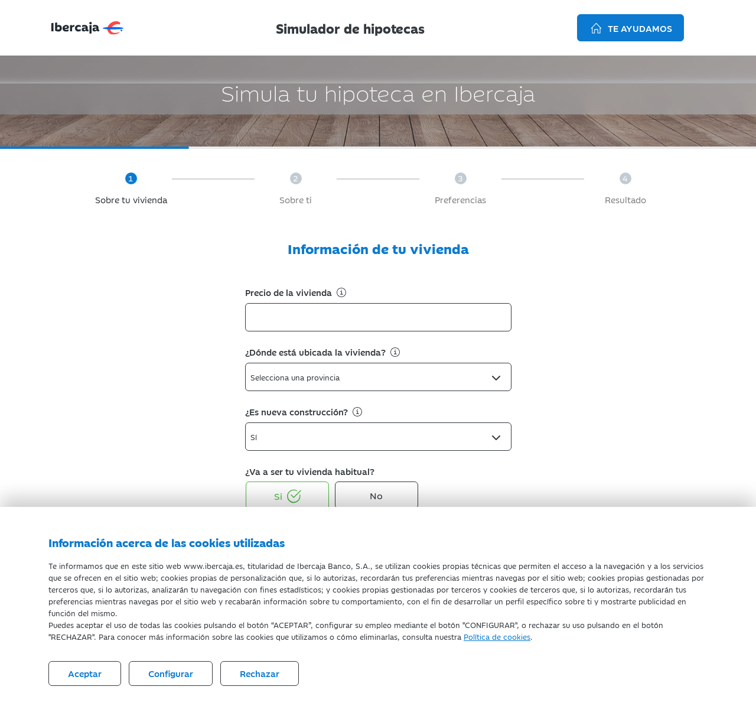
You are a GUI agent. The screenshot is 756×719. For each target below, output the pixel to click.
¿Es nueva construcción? (304, 411)
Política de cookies (497, 636)
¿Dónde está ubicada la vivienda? (323, 352)
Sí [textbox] (253, 436)
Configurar (170, 673)
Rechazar (259, 673)
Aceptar (85, 673)
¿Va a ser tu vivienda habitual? (309, 471)
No (376, 495)
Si (287, 496)
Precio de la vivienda (296, 292)
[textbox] (298, 377)
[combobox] (378, 377)
